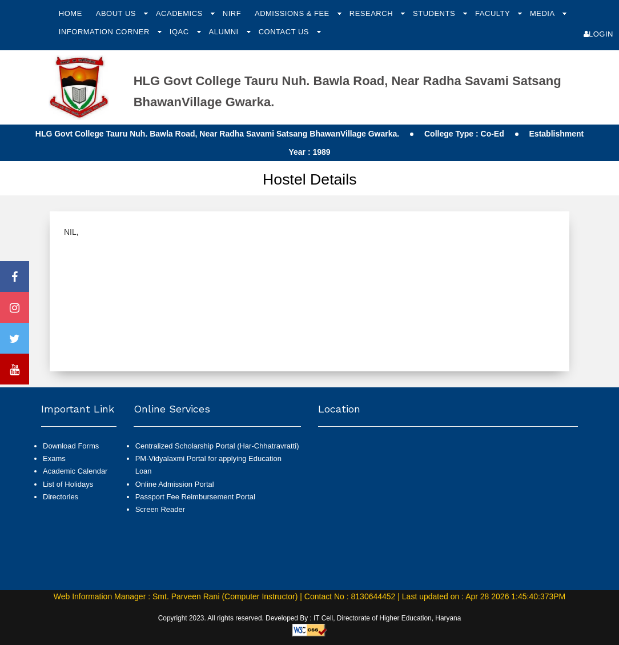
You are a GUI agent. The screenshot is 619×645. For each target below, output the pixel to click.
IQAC (180, 31)
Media (543, 13)
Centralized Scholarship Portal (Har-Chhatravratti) (217, 446)
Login (598, 34)
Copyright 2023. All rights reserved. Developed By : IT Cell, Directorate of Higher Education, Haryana (309, 618)
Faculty (493, 13)
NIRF (232, 13)
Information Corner (105, 31)
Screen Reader (160, 509)
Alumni (225, 31)
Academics (180, 13)
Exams (54, 458)
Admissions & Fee (293, 13)
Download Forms (71, 446)
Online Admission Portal (174, 484)
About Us (117, 13)
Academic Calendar (75, 471)
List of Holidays (68, 484)
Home (70, 13)
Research (372, 13)
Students (435, 13)
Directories (60, 496)
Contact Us (285, 31)
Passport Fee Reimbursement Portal (195, 496)
